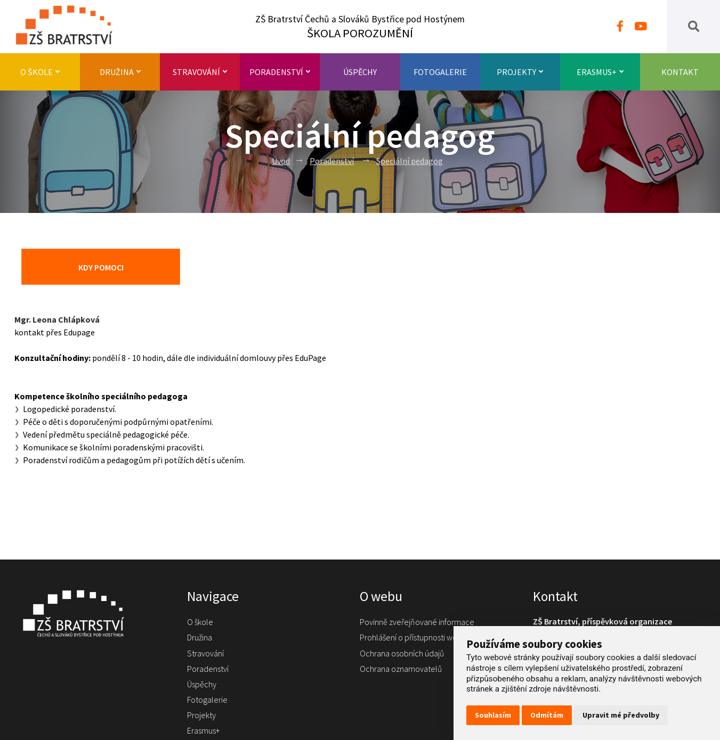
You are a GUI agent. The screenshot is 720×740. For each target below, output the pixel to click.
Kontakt (680, 72)
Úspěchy (360, 72)
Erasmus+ (600, 72)
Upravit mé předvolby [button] (621, 715)
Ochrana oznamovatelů (401, 668)
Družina (120, 72)
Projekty (520, 72)
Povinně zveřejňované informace (417, 621)
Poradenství (279, 72)
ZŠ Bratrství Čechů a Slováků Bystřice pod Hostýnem (360, 26)
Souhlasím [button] (493, 715)
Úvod (281, 160)
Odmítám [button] (546, 715)
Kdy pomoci (101, 267)
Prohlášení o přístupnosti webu (413, 637)
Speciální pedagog (409, 160)
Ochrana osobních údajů (402, 653)
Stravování (200, 72)
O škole (40, 72)
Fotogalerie (440, 72)
